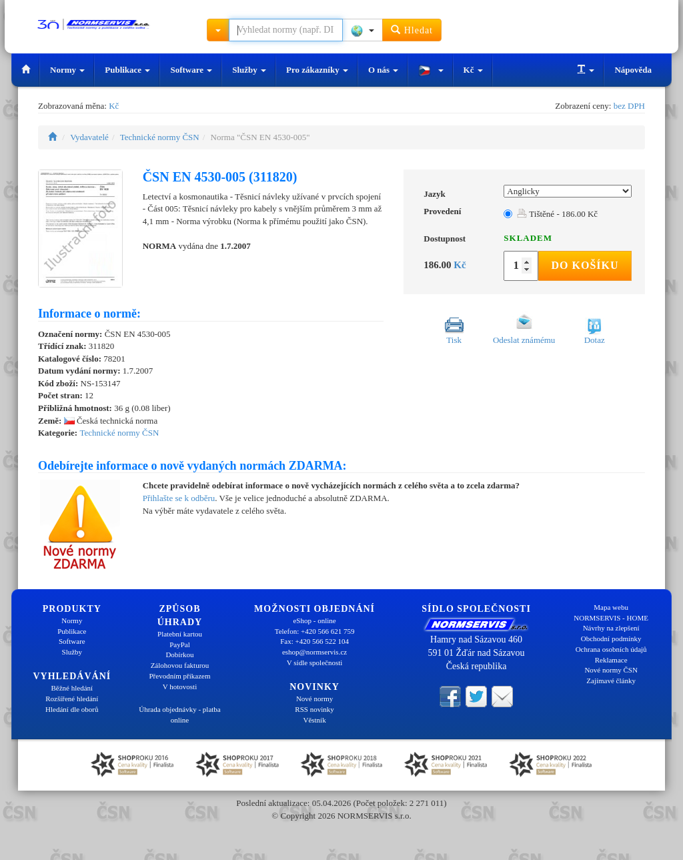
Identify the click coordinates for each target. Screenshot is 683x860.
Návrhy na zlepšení (611, 628)
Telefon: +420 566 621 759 (315, 631)
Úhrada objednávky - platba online (179, 714)
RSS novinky (314, 709)
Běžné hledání (72, 688)
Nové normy (314, 699)
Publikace (127, 70)
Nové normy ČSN (610, 670)
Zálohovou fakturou (180, 665)
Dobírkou (179, 655)
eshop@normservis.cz (314, 652)
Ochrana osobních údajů (611, 649)
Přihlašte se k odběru (179, 498)
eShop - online (314, 620)
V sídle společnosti (315, 663)
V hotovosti (180, 687)
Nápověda (633, 70)
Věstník (314, 720)
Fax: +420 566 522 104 (314, 641)
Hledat (412, 29)
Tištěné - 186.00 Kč (557, 214)
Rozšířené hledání (71, 699)
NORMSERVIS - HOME (611, 618)
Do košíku (584, 265)
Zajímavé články (611, 681)
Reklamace (611, 660)
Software (191, 70)
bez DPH (629, 106)
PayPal (179, 644)
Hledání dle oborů (71, 709)
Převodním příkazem (180, 676)
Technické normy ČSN (159, 137)
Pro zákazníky (317, 70)
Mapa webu (611, 607)
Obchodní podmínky (611, 638)
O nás (383, 70)
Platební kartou (179, 634)
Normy (67, 70)
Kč (473, 70)
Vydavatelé (89, 137)
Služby (249, 70)
